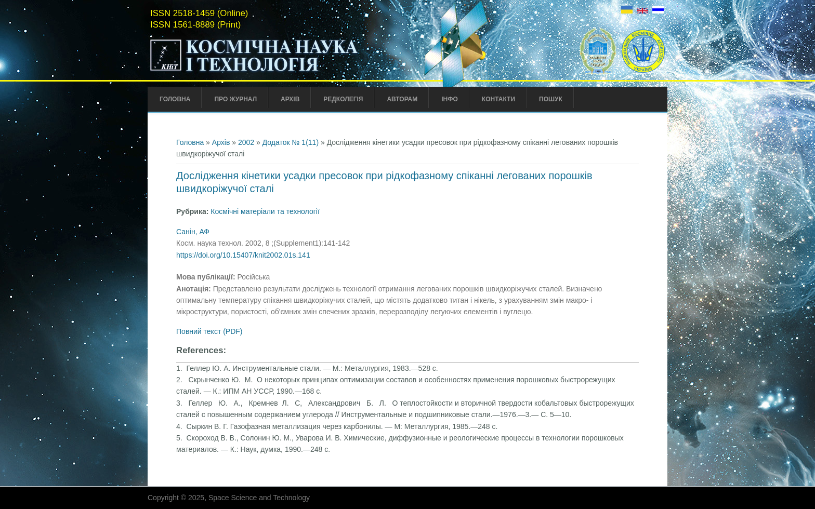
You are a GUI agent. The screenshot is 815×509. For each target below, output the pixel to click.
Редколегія (343, 99)
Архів (290, 99)
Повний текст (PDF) (209, 331)
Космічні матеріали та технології (265, 211)
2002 (246, 142)
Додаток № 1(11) (290, 142)
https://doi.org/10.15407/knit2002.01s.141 (243, 255)
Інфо (449, 99)
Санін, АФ (192, 231)
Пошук (550, 99)
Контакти (498, 99)
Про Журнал (235, 99)
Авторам (402, 99)
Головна (175, 99)
